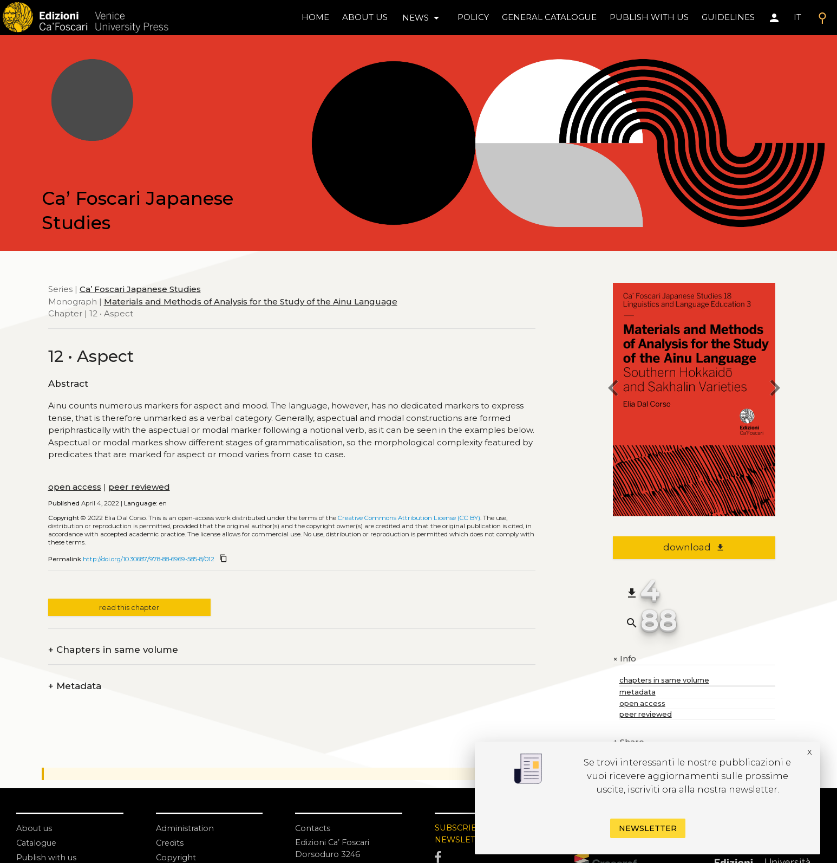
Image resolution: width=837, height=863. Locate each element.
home (315, 17)
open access (74, 487)
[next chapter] (775, 389)
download (693, 547)
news (422, 18)
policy (473, 17)
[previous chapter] (613, 389)
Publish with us (649, 17)
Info (624, 659)
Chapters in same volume (113, 650)
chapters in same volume (664, 680)
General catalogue (549, 17)
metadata (637, 692)
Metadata (74, 686)
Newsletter (648, 828)
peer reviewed (139, 487)
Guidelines (728, 17)
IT (797, 17)
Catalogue (37, 843)
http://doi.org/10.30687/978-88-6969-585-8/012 (148, 559)
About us (365, 17)
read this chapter (129, 608)
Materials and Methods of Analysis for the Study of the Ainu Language (250, 301)
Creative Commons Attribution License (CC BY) (409, 518)
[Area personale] (774, 18)
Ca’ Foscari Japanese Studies (140, 289)
